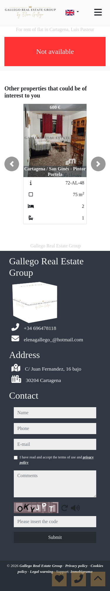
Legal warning (42, 571)
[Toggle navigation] (98, 12)
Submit (55, 537)
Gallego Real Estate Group (41, 565)
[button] (11, 164)
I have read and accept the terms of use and (57, 460)
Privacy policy (77, 565)
